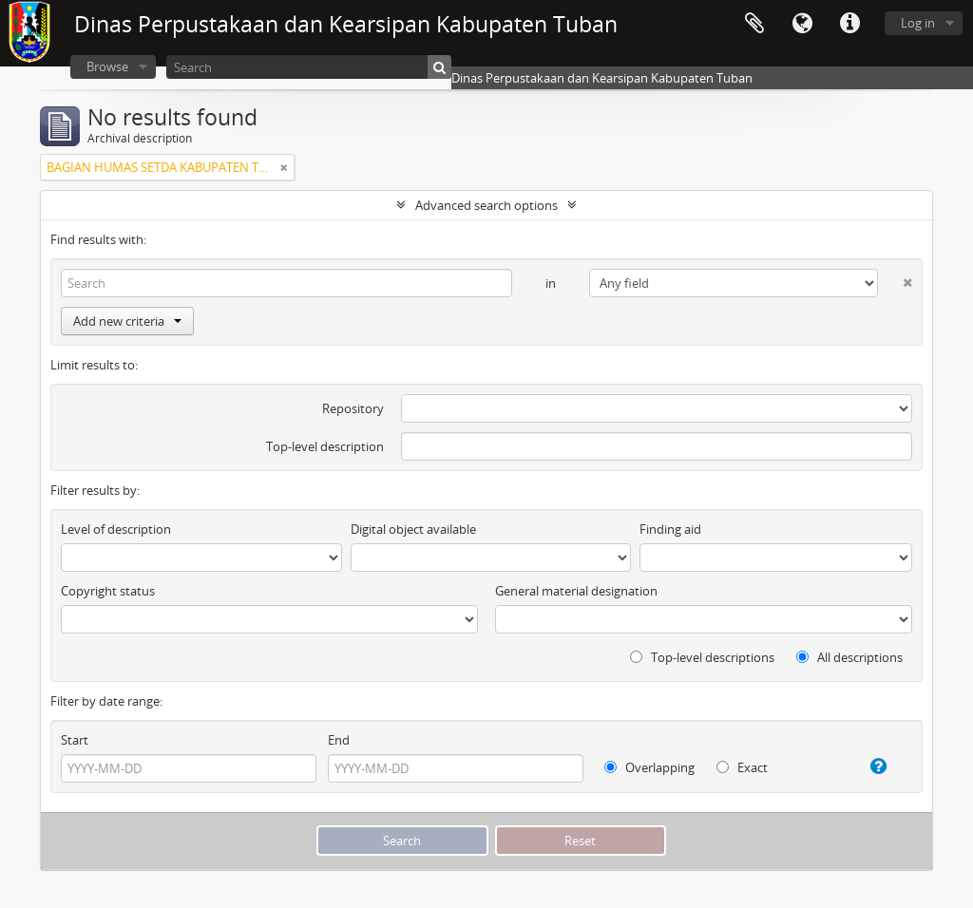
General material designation (576, 590)
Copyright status (108, 590)
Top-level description (325, 446)
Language (802, 23)
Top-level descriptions (702, 657)
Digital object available (413, 529)
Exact (742, 767)
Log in (918, 22)
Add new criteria (127, 321)
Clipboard (754, 23)
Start (74, 739)
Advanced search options (486, 205)
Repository (353, 408)
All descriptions (849, 657)
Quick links (849, 23)
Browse (107, 66)
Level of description (116, 529)
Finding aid (670, 529)
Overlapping (649, 767)
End (339, 739)
